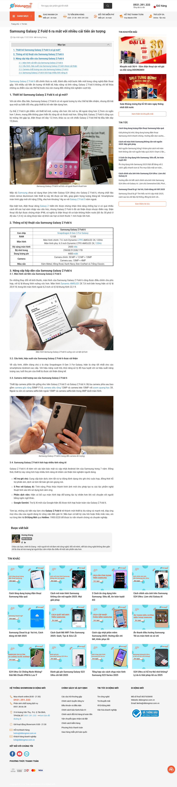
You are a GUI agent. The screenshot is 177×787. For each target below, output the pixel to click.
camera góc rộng (23, 387)
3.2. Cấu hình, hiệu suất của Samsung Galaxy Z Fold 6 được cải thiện (48, 66)
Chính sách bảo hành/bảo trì (74, 708)
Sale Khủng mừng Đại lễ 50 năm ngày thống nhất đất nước (142, 104)
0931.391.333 (140, 4)
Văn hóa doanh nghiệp (107, 708)
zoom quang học (101, 387)
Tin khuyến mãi (103, 699)
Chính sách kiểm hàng (71, 721)
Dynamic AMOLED (70, 283)
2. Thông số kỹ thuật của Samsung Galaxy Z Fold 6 (38, 54)
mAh (75, 253)
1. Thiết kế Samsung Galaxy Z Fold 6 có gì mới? (37, 50)
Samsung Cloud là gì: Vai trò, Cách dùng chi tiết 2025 (142, 187)
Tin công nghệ (103, 695)
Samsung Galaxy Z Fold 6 (22, 81)
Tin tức (24, 24)
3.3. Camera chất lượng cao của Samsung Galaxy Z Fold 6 (43, 69)
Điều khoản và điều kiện (71, 704)
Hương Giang (27, 535)
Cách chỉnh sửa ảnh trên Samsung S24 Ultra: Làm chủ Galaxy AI (142, 172)
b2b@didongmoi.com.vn (24, 738)
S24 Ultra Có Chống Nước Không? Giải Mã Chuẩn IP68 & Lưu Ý (25, 672)
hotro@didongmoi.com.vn (25, 731)
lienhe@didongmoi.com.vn (148, 701)
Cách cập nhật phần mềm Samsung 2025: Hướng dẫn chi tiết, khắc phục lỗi (107, 635)
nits (76, 246)
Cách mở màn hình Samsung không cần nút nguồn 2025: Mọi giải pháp (140, 140)
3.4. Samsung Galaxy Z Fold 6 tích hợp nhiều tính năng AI (43, 73)
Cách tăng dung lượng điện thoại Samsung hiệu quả (141, 126)
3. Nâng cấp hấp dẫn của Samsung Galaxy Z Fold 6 (38, 58)
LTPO (80, 240)
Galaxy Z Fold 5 (78, 199)
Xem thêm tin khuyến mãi (142, 111)
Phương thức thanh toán (72, 726)
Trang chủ (16, 24)
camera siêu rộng (52, 387)
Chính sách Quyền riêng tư (73, 699)
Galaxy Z (44, 206)
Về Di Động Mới (103, 704)
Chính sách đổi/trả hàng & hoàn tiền (77, 713)
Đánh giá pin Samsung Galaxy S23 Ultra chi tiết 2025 (67, 672)
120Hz (98, 243)
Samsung (22, 192)
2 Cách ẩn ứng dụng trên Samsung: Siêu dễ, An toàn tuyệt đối (141, 156)
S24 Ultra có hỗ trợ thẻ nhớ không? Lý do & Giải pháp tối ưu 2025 (150, 672)
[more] (171, 769)
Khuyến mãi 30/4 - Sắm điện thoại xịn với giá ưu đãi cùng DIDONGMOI (142, 68)
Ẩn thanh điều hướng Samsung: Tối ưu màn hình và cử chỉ (149, 634)
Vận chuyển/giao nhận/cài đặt (75, 717)
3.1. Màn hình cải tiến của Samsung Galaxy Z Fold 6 (41, 63)
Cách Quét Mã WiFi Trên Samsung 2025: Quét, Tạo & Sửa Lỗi (67, 634)
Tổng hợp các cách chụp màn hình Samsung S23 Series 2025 (109, 672)
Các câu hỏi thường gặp (72, 695)
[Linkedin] (25, 542)
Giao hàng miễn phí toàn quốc (74, 730)
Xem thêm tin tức (142, 201)
